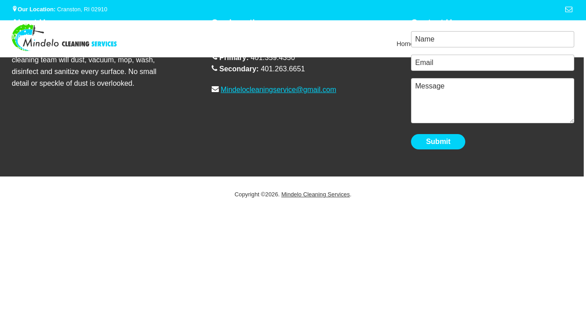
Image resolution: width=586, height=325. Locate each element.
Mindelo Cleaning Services (315, 194)
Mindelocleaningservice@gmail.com (278, 89)
